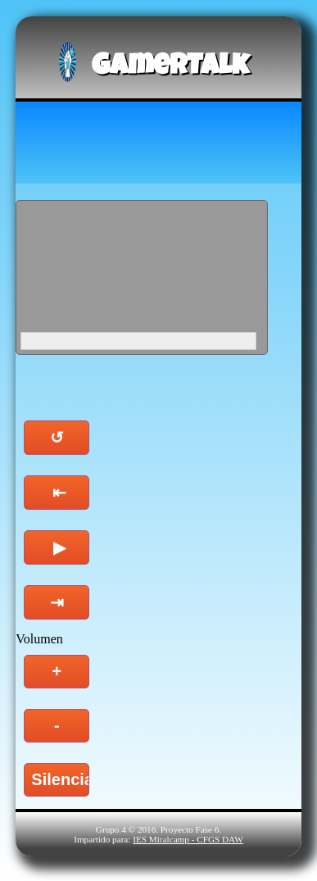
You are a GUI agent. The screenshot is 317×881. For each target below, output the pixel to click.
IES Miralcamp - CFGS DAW (188, 839)
